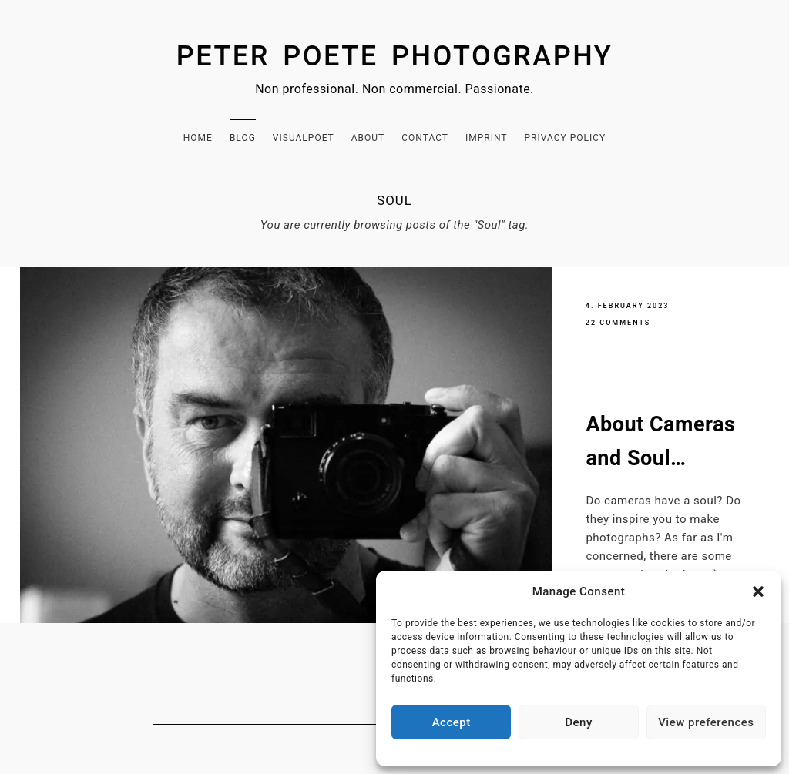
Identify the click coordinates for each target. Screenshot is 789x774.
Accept (451, 722)
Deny (579, 722)
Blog (243, 137)
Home (198, 137)
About (368, 137)
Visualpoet (303, 137)
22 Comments (618, 323)
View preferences (706, 722)
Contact (424, 137)
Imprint (486, 137)
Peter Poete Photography (394, 56)
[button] (758, 591)
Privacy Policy (565, 137)
